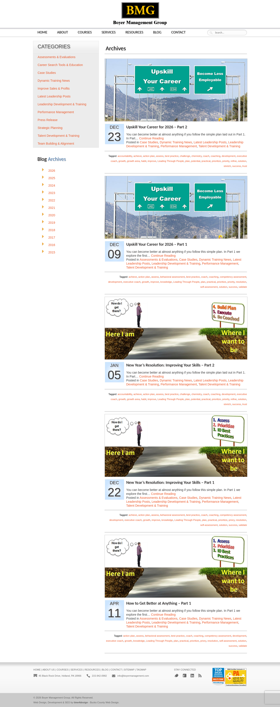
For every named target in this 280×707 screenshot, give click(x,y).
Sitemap (129, 669)
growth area (133, 161)
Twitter (176, 675)
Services (109, 32)
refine (234, 161)
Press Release (48, 120)
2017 (51, 237)
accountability (125, 156)
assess (159, 156)
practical (205, 161)
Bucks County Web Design (104, 702)
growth (122, 161)
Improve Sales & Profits (54, 88)
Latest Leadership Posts (210, 142)
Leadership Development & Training (176, 263)
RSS (200, 675)
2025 (51, 178)
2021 (51, 208)
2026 (51, 170)
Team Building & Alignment (56, 143)
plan (187, 161)
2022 (51, 200)
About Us (48, 669)
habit (143, 161)
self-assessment (209, 287)
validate (243, 287)
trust (244, 166)
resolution (241, 282)
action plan (149, 156)
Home (42, 32)
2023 (51, 193)
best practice (171, 156)
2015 (51, 252)
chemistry (196, 156)
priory (231, 520)
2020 (51, 215)
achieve (137, 156)
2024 (51, 185)
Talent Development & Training (219, 146)
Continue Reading (151, 138)
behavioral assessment (172, 277)
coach (206, 156)
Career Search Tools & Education (60, 65)
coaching (215, 156)
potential (195, 161)
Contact (178, 32)
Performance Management (179, 146)
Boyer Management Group (56, 697)
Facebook (184, 675)
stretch (227, 166)
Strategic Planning (50, 128)
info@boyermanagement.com (133, 675)
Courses (85, 32)
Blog (157, 32)
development (228, 156)
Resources (134, 32)
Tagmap (141, 669)
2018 (51, 230)
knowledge (166, 282)
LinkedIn (192, 675)
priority (225, 161)
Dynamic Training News (176, 142)
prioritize (216, 161)
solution (242, 161)
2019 (51, 222)
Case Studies (149, 142)
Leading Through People (171, 161)
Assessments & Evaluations (159, 259)
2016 (51, 245)
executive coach (132, 282)
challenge (185, 156)
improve (152, 161)
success (236, 166)
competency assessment (233, 277)
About (62, 32)
